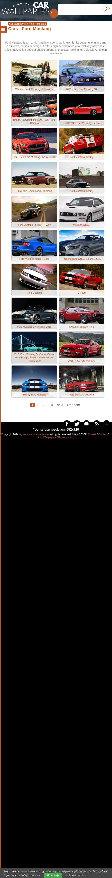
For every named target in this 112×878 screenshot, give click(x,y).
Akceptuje (52, 875)
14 (51, 405)
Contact (102, 434)
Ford (31, 23)
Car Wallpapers (17, 23)
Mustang (41, 23)
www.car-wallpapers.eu (36, 434)
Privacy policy (66, 437)
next (60, 405)
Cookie (92, 434)
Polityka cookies (76, 875)
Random (73, 405)
